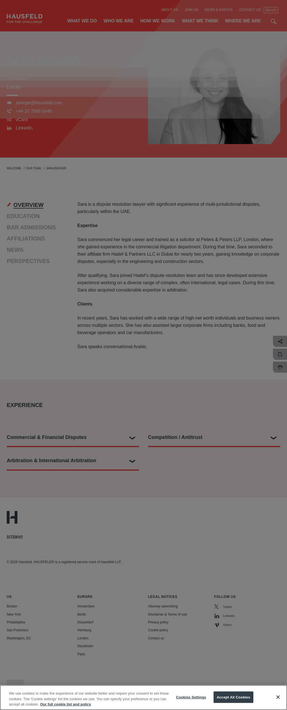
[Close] (278, 703)
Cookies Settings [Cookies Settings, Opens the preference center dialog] (191, 703)
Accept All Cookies (233, 703)
